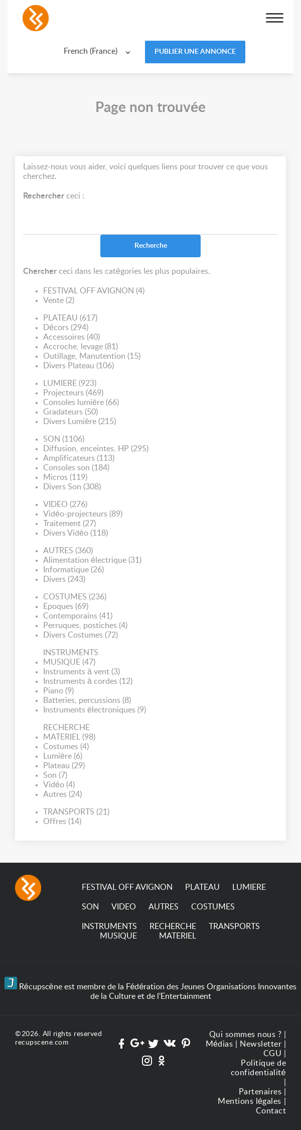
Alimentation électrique (92, 560)
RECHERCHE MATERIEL (69, 733)
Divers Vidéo (75, 533)
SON (63, 439)
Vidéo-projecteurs (82, 514)
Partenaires (260, 1092)
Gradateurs (70, 412)
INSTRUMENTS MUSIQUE (70, 658)
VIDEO (65, 504)
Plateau (64, 766)
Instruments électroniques (94, 710)
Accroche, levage (80, 347)
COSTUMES (74, 597)
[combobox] (99, 51)
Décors (65, 328)
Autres (62, 794)
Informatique (73, 570)
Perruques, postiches (85, 626)
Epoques (65, 606)
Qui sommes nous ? (245, 1035)
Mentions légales (249, 1101)
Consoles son (76, 468)
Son (55, 775)
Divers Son (72, 487)
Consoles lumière (81, 402)
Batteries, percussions (87, 700)
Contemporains (77, 616)
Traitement (69, 524)
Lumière (62, 756)
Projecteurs (73, 393)
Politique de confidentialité (258, 1068)
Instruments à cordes (87, 681)
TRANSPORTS (76, 812)
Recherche (150, 245)
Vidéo (59, 785)
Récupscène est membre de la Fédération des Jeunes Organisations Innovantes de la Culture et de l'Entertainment (151, 988)
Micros (65, 477)
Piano (58, 691)
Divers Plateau (78, 366)
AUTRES (68, 551)
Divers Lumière (79, 422)
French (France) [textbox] (90, 51)
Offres (62, 822)
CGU (272, 1054)
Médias (219, 1044)
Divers (64, 579)
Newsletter (260, 1044)
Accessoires (71, 337)
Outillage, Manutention (91, 356)
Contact (271, 1111)
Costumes (66, 747)
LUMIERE (69, 383)
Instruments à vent (81, 672)
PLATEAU (70, 318)
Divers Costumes (80, 635)
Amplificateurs (78, 458)
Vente (58, 300)
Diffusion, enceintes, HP (95, 449)
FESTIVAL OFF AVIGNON (93, 291)
